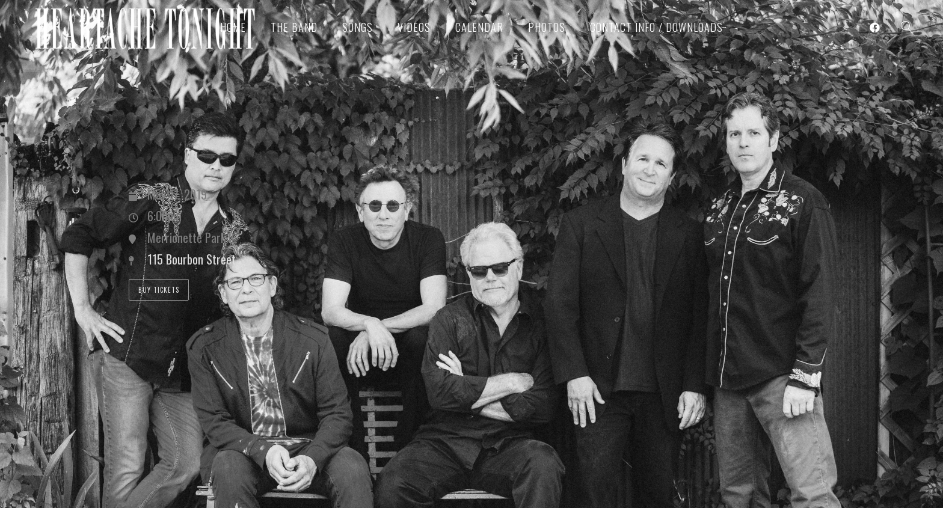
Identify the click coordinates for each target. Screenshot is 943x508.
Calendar (479, 27)
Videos (414, 27)
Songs (357, 27)
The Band (294, 27)
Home (233, 27)
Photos (546, 27)
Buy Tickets (158, 290)
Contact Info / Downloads (656, 27)
